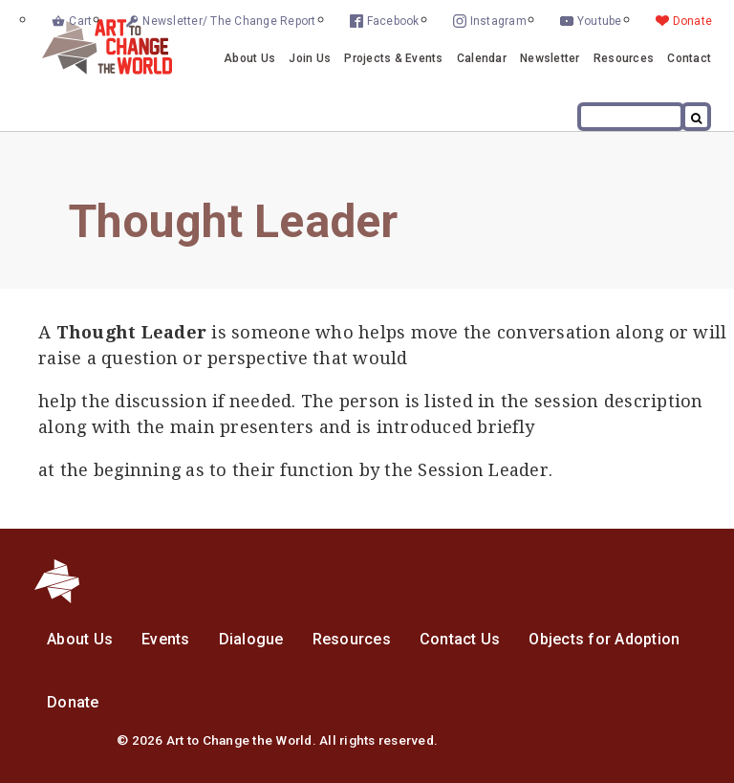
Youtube (599, 21)
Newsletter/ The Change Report (228, 21)
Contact (689, 58)
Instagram (498, 21)
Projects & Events (393, 58)
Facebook (393, 21)
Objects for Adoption (604, 639)
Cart (80, 21)
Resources (624, 58)
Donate (693, 21)
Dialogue (251, 639)
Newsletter (550, 58)
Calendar (482, 58)
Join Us (310, 58)
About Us (249, 58)
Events (165, 639)
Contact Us (460, 639)
